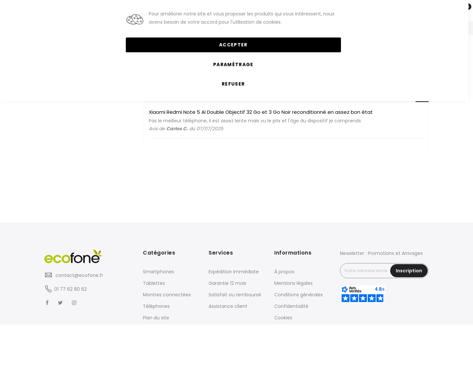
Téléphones (156, 306)
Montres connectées (167, 294)
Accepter (233, 44)
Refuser (233, 84)
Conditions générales (298, 294)
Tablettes (154, 283)
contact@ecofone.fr (78, 275)
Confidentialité (291, 306)
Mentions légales (293, 283)
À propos (284, 271)
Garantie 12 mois (227, 283)
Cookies (283, 317)
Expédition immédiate (234, 271)
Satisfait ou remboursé (235, 294)
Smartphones (158, 271)
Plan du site (156, 317)
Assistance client (228, 306)
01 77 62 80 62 (70, 289)
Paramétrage (233, 64)
